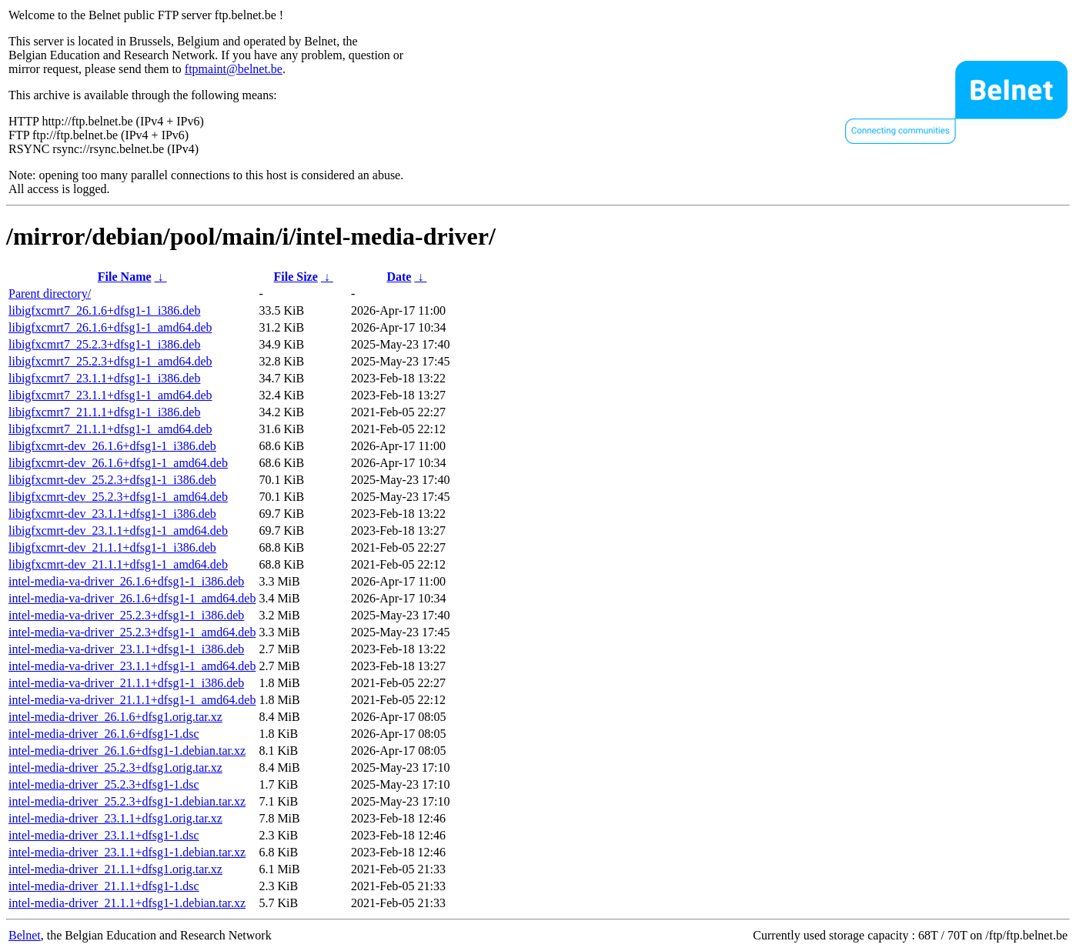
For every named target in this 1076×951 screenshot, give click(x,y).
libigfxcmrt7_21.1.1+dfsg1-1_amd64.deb (110, 428)
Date (398, 276)
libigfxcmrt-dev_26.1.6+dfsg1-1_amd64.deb (118, 462)
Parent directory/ (49, 293)
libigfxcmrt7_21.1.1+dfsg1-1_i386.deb (104, 412)
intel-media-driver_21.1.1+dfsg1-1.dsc (103, 886)
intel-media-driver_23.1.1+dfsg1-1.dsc (103, 835)
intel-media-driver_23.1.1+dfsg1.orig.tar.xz (115, 818)
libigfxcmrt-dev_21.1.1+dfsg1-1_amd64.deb (118, 564)
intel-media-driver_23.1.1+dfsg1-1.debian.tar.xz (127, 852)
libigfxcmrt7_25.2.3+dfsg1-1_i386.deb (104, 344)
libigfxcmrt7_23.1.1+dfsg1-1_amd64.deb (110, 395)
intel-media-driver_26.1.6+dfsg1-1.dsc (103, 733)
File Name (125, 276)
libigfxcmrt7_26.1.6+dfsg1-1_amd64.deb (110, 327)
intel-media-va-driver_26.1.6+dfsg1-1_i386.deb (126, 581)
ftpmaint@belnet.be (233, 68)
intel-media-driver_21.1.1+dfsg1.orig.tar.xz (115, 869)
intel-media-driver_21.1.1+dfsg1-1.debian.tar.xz (127, 902)
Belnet (24, 935)
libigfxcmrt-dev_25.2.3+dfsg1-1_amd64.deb (118, 496)
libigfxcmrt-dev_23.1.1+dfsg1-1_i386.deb (112, 513)
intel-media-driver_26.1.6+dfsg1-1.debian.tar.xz (127, 750)
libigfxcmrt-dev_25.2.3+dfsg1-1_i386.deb (112, 479)
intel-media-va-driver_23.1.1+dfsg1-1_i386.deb (126, 649)
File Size (296, 276)
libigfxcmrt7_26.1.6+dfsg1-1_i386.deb (104, 310)
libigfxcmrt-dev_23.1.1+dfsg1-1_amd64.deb (118, 530)
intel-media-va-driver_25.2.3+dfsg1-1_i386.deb (126, 615)
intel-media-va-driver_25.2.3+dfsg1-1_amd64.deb (132, 632)
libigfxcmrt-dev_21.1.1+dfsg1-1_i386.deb (112, 547)
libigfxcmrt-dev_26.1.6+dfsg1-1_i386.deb (112, 445)
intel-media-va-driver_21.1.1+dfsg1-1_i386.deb (126, 682)
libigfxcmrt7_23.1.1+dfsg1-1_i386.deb (104, 378)
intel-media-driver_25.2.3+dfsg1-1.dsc (103, 784)
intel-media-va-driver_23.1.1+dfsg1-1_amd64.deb (132, 665)
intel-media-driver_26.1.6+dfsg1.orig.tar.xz (115, 716)
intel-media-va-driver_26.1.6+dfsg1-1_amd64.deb (132, 598)
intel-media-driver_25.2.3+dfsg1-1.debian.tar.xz (127, 801)
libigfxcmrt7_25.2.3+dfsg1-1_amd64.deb (110, 361)
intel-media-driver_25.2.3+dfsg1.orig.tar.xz (115, 767)
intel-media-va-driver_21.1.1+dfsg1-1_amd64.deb (132, 699)
